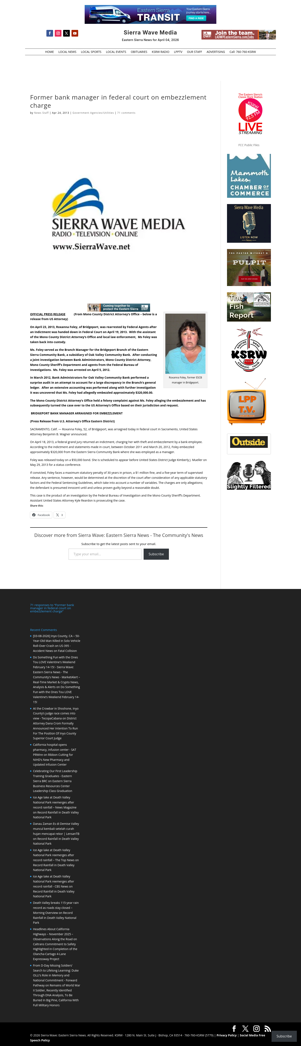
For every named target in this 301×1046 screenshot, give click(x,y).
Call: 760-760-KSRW (243, 52)
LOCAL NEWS (67, 52)
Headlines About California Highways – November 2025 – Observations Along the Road (53, 934)
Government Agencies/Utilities (93, 113)
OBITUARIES (139, 52)
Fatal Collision (67, 651)
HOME (49, 52)
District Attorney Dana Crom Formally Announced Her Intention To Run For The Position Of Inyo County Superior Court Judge (55, 728)
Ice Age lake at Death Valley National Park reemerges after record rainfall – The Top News (53, 855)
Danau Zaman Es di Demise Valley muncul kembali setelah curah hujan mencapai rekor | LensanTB (56, 829)
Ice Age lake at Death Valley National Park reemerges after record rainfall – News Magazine (55, 802)
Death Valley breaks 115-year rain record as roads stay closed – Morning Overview (56, 908)
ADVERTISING (216, 52)
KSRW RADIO (160, 52)
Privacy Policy (227, 1035)
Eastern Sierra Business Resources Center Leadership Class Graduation (52, 786)
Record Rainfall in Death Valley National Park (54, 918)
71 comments (126, 113)
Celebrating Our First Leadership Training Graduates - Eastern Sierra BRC (55, 776)
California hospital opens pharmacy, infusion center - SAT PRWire (54, 750)
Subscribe (156, 554)
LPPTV (178, 52)
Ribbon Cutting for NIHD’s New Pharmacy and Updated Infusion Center (53, 760)
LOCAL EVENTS (116, 52)
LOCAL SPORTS (91, 52)
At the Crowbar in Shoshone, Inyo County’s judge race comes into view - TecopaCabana (56, 713)
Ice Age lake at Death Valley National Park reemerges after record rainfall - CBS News (53, 881)
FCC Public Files (249, 145)
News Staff (41, 113)
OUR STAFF (194, 52)
